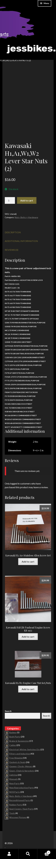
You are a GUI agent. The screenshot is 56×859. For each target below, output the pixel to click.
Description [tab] (13, 232)
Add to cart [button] (28, 561)
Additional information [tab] (21, 241)
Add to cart (26, 200)
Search (8, 711)
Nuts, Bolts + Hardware (26, 217)
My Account (9, 854)
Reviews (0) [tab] (11, 249)
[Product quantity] (10, 200)
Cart (43, 851)
